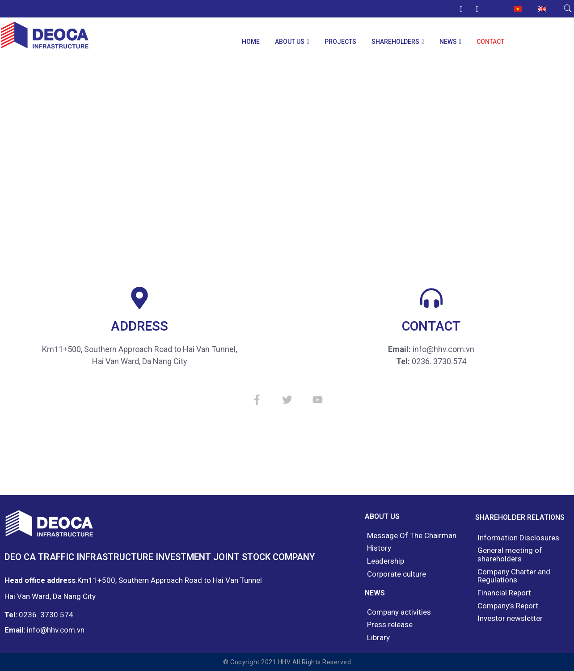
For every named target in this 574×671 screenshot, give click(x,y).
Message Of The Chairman (411, 535)
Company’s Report (507, 606)
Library (378, 637)
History (379, 548)
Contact (490, 41)
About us (289, 41)
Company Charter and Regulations (513, 576)
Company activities (399, 612)
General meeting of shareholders (509, 554)
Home (251, 41)
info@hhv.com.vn (55, 629)
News (448, 41)
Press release (390, 624)
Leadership (385, 561)
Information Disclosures (518, 538)
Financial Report (504, 593)
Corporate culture (396, 574)
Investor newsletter (510, 618)
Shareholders (395, 41)
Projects (340, 41)
